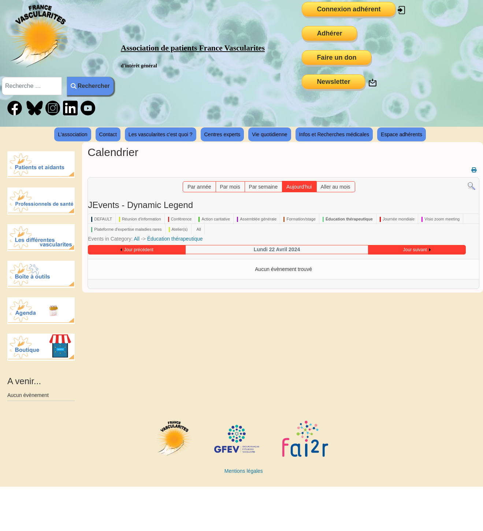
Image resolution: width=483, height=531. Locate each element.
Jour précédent (138, 249)
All (137, 239)
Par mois (230, 187)
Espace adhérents (401, 134)
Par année (199, 187)
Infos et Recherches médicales (334, 134)
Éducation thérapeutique (175, 239)
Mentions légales (243, 471)
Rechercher (90, 86)
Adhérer (329, 33)
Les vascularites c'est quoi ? (161, 134)
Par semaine (263, 187)
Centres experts (222, 134)
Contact (108, 134)
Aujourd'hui (299, 187)
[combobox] (32, 86)
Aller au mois (335, 187)
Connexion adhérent (348, 9)
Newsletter (333, 81)
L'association (73, 134)
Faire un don (336, 57)
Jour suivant (415, 249)
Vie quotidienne (269, 134)
